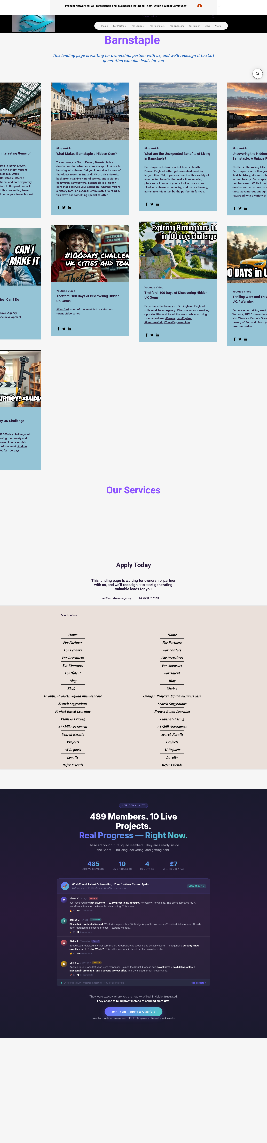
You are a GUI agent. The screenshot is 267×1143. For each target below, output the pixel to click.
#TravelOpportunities (177, 322)
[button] (258, 74)
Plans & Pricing (73, 719)
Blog (72, 680)
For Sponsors (73, 665)
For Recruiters (73, 657)
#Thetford (62, 309)
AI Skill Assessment (73, 726)
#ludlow (22, 446)
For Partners (72, 642)
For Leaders (73, 650)
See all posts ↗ (198, 983)
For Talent (73, 673)
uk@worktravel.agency (116, 598)
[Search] (213, 16)
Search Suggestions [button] (73, 703)
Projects (73, 742)
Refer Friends (72, 765)
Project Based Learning (73, 711)
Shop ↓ (73, 688)
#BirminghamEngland (178, 318)
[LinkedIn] (69, 207)
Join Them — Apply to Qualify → (133, 1011)
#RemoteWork (153, 322)
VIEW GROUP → (196, 886)
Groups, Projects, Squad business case (73, 696)
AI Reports (73, 749)
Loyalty (72, 757)
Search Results (73, 734)
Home (72, 634)
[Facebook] (58, 207)
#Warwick (246, 301)
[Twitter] (64, 207)
